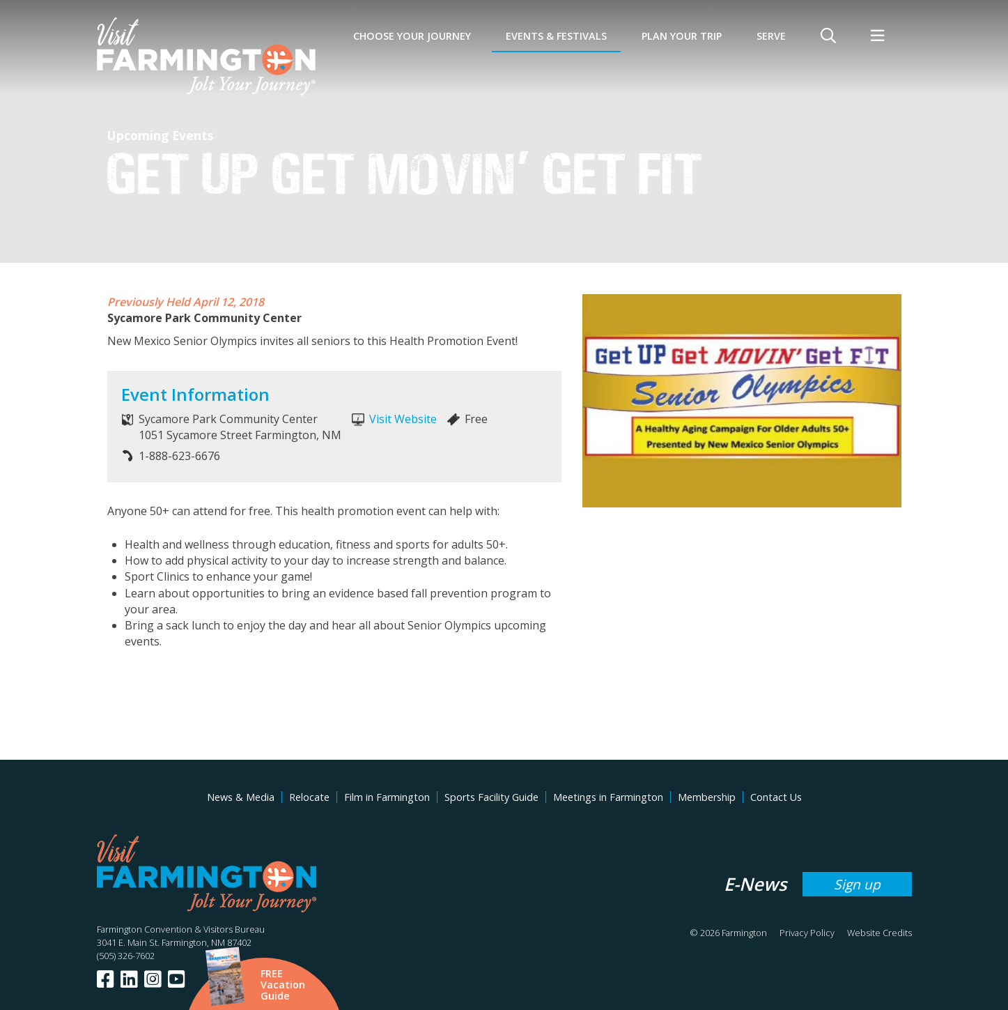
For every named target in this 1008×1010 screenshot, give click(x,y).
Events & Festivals (556, 36)
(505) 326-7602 (126, 955)
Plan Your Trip (682, 36)
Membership (707, 797)
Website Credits (879, 932)
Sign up (857, 884)
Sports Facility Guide (491, 797)
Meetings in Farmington (608, 797)
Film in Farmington (387, 797)
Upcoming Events (160, 135)
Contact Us (776, 797)
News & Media (240, 797)
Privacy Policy (807, 932)
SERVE (771, 36)
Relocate (309, 797)
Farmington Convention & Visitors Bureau (181, 929)
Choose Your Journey (412, 36)
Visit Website (403, 419)
